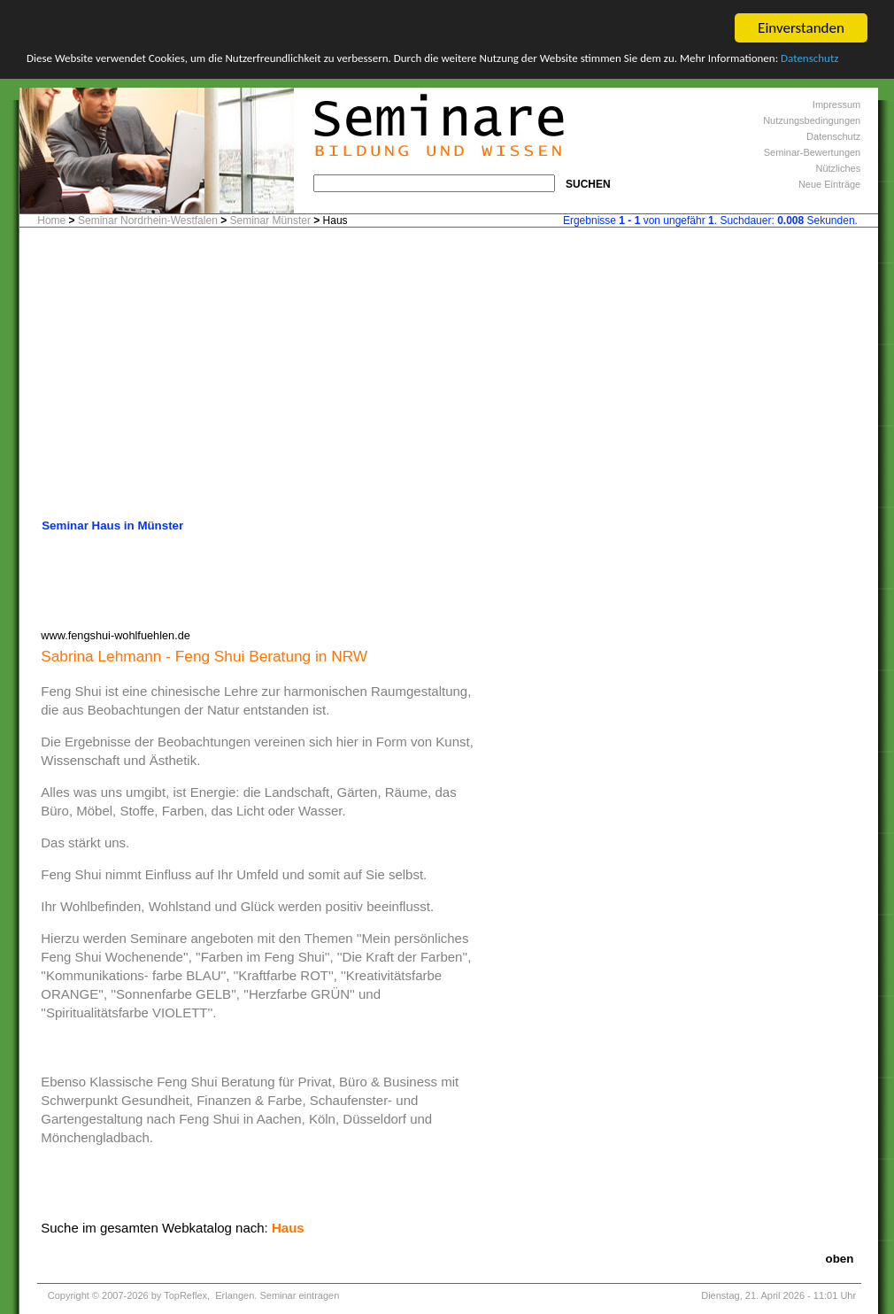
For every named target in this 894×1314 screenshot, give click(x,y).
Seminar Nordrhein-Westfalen (148, 220)
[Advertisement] (448, 378)
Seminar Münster (270, 220)
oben (840, 1258)
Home (51, 220)
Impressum (836, 104)
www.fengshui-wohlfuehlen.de (115, 634)
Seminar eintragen (299, 1295)
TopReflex (185, 1295)
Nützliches (837, 168)
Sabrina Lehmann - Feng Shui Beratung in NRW (204, 655)
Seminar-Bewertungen (812, 152)
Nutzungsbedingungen (811, 120)
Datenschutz (809, 58)
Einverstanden (801, 28)
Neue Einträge (829, 184)
